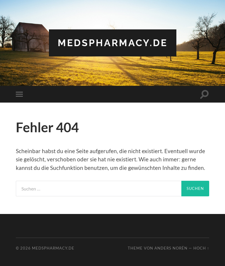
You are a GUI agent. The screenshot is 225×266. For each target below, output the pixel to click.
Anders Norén (171, 248)
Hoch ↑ (201, 248)
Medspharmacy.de (113, 42)
